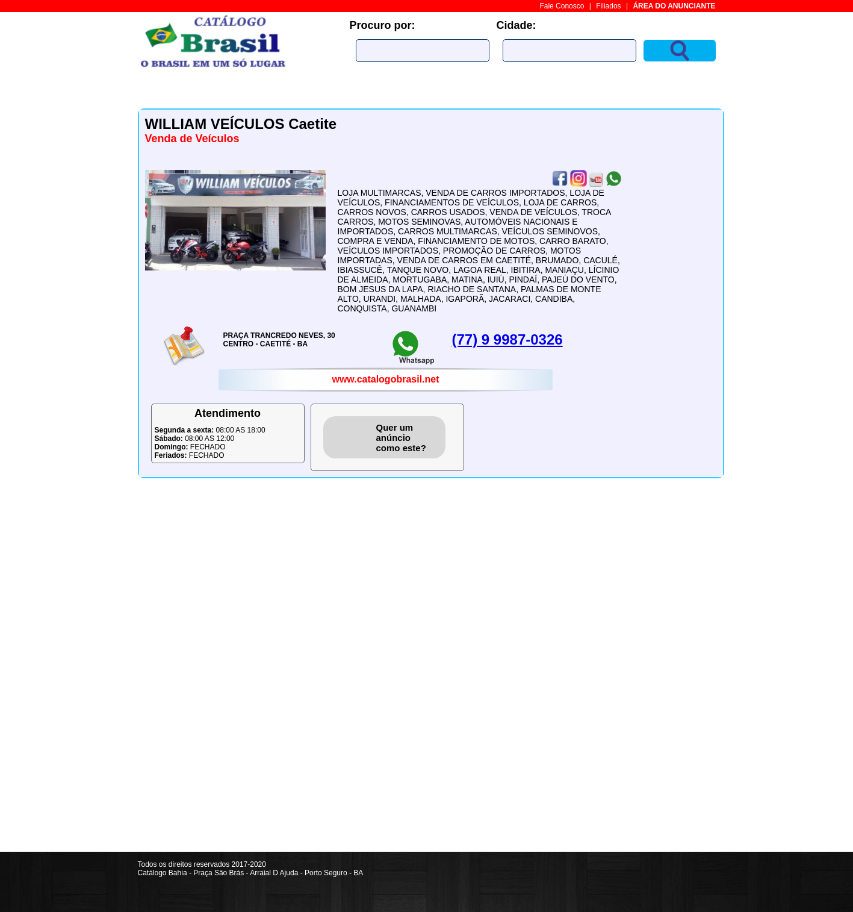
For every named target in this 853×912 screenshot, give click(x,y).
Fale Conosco (561, 6)
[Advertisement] (680, 671)
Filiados (608, 6)
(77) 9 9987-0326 (507, 339)
